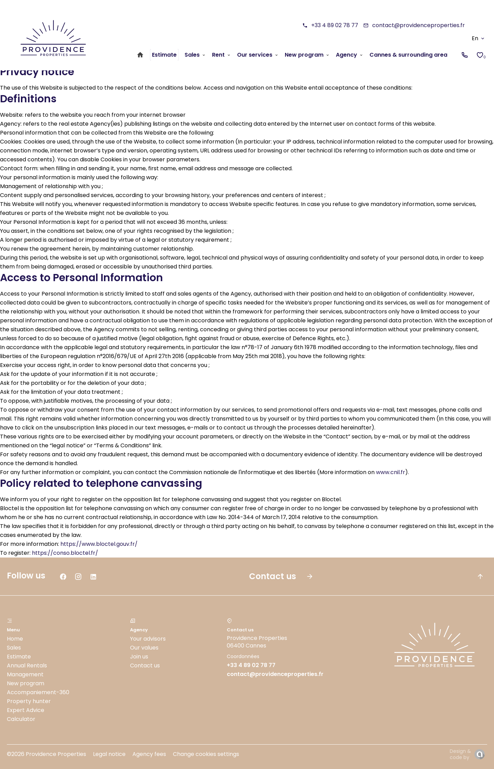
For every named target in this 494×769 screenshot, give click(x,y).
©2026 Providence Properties (46, 754)
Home (15, 639)
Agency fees (149, 754)
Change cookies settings (206, 754)
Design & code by (460, 754)
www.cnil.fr (390, 472)
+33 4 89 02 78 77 (334, 25)
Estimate (19, 657)
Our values (144, 648)
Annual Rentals (27, 665)
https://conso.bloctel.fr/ (65, 553)
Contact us (145, 665)
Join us (139, 657)
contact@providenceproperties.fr (418, 25)
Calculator (21, 719)
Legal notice (109, 754)
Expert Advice (25, 710)
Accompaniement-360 (38, 692)
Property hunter (29, 701)
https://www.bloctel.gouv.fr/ (99, 544)
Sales (14, 648)
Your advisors (148, 639)
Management (25, 674)
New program (25, 683)
